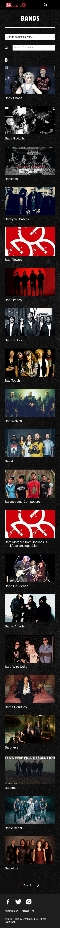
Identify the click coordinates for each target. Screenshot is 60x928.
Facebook (8, 902)
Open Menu (52, 5)
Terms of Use (28, 911)
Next (38, 885)
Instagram (29, 902)
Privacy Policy (11, 911)
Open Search (45, 5)
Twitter (18, 902)
